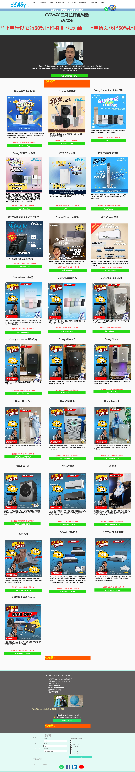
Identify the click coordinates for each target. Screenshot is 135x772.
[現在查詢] (80, 757)
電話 (44, 743)
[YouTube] (81, 767)
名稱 (45, 738)
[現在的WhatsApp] (67, 720)
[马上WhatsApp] (24, 145)
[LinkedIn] (74, 767)
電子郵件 (46, 748)
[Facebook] (68, 767)
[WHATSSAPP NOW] (69, 75)
